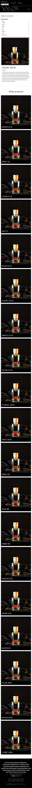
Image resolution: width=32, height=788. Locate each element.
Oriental (3, 31)
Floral (3, 29)
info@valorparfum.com (16, 774)
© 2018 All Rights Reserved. (16, 784)
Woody (3, 26)
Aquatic (3, 20)
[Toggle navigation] (28, 9)
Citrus (3, 28)
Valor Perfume (4, 19)
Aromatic (3, 22)
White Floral (4, 35)
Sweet (3, 33)
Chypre (3, 24)
